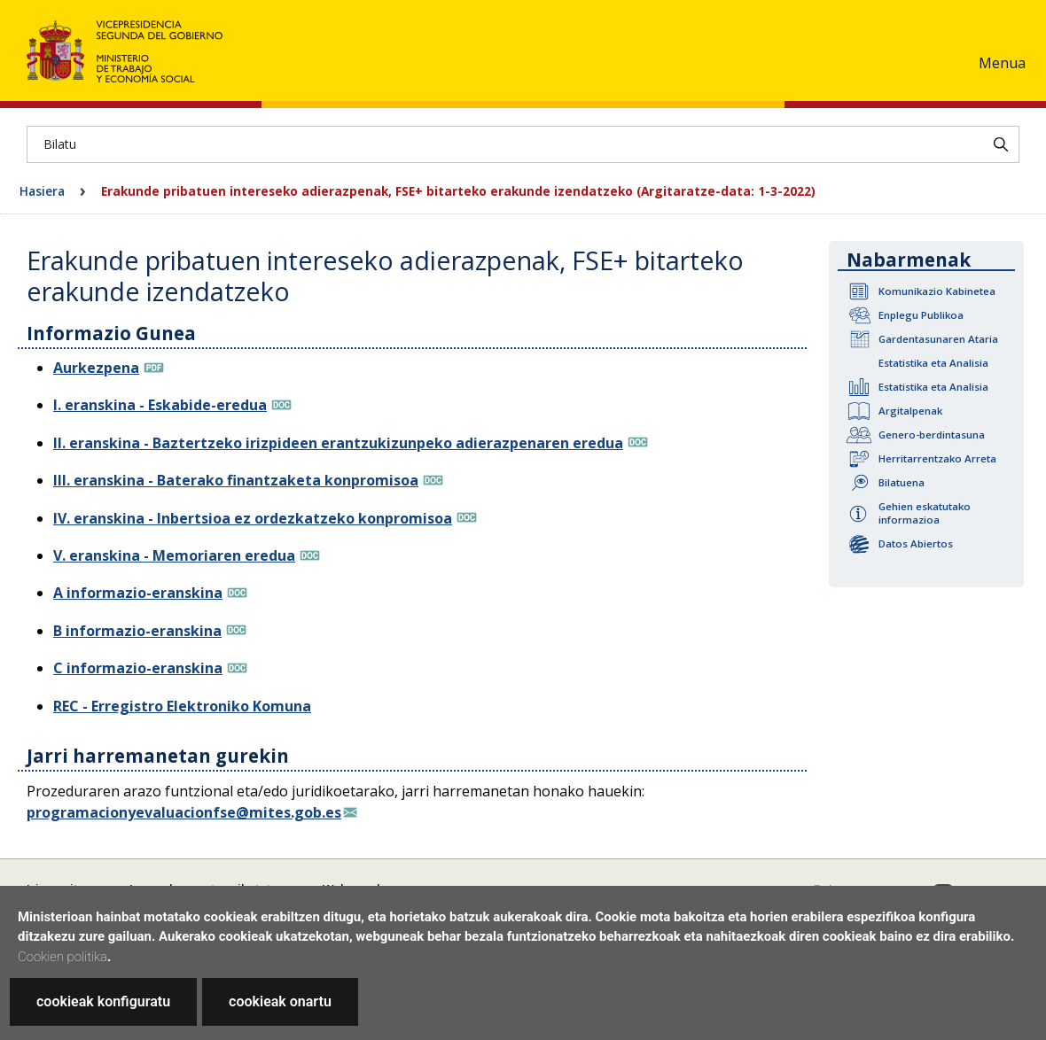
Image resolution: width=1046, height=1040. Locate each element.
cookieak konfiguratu (103, 1001)
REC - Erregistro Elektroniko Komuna (182, 706)
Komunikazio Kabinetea (936, 291)
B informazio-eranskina (137, 630)
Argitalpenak (910, 410)
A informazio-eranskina (137, 592)
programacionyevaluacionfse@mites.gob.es (184, 812)
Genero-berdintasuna (931, 434)
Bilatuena (901, 482)
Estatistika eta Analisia (933, 362)
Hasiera (42, 190)
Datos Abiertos (915, 543)
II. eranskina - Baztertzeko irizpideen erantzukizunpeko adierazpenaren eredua (338, 443)
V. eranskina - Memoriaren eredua (174, 555)
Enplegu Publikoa (921, 315)
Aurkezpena (96, 367)
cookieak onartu (280, 1001)
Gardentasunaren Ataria (938, 338)
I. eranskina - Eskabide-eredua (160, 405)
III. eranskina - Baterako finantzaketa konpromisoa (235, 480)
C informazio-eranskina (137, 668)
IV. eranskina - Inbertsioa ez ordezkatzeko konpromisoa (252, 518)
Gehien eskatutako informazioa (924, 513)
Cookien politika (62, 957)
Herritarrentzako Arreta (937, 458)
